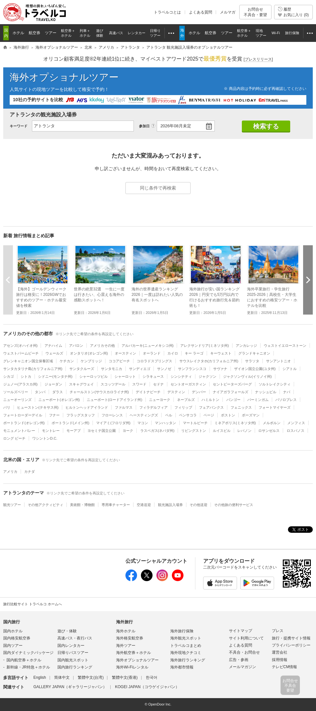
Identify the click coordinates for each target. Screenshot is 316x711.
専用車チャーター (116, 505)
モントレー (51, 431)
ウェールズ (54, 353)
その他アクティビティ (45, 505)
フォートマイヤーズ (275, 407)
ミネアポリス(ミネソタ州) (235, 423)
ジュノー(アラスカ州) (20, 384)
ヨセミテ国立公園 (101, 431)
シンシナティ (181, 376)
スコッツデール (113, 384)
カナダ (29, 471)
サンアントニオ (278, 361)
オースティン (125, 353)
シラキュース (153, 376)
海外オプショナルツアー (64, 77)
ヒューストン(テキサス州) (37, 407)
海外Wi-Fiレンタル (132, 667)
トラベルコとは (167, 12)
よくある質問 (200, 12)
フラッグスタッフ (80, 415)
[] (258, 59)
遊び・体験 (67, 631)
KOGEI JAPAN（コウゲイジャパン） (147, 687)
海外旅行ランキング (187, 660)
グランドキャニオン (254, 353)
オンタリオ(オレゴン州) (89, 353)
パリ (6, 407)
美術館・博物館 (82, 505)
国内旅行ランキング (74, 667)
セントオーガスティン (188, 384)
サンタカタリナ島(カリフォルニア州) (32, 369)
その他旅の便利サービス (233, 505)
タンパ (40, 392)
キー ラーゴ (194, 353)
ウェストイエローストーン (285, 345)
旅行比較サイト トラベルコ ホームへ (32, 604)
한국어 (151, 677)
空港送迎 (144, 505)
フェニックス (241, 407)
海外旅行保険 (181, 631)
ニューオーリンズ (17, 400)
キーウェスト (221, 353)
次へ (308, 280)
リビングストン (193, 431)
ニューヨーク (159, 400)
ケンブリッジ (91, 361)
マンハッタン (165, 423)
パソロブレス (286, 400)
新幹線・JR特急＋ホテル (28, 667)
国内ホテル (13, 631)
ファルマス (124, 407)
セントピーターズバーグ (232, 384)
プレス (277, 630)
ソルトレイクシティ (275, 384)
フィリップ (183, 407)
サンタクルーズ (81, 369)
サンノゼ (164, 369)
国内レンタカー (70, 645)
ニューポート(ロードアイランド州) (114, 400)
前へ (8, 280)
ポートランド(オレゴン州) (23, 423)
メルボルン (272, 423)
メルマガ (227, 12)
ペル (168, 415)
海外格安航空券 (129, 638)
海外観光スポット (185, 638)
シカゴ (8, 376)
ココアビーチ (119, 361)
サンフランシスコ (192, 369)
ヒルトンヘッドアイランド (86, 407)
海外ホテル (125, 631)
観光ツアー (12, 505)
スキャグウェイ (81, 384)
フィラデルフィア (153, 407)
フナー (54, 415)
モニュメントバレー (19, 431)
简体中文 (62, 677)
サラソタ (252, 361)
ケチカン (67, 361)
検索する (266, 126)
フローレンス (112, 415)
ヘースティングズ (144, 415)
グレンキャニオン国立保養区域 (28, 361)
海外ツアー (125, 645)
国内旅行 (11, 621)
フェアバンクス (211, 407)
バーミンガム (258, 400)
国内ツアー (13, 645)
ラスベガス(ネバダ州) (157, 431)
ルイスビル (222, 431)
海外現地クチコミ (185, 652)
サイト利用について (246, 638)
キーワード (18, 126)
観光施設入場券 (170, 505)
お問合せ (255, 12)
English (39, 677)
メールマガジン (242, 667)
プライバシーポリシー (291, 645)
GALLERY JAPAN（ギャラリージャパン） (70, 687)
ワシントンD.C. (44, 438)
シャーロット (125, 376)
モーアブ (73, 431)
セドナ (158, 384)
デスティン (176, 392)
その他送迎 (198, 505)
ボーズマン (251, 415)
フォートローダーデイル (22, 415)
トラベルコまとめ (185, 645)
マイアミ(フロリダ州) (113, 423)
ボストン (228, 415)
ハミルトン (210, 400)
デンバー (199, 392)
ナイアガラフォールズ (230, 392)
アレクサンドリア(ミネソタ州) (204, 345)
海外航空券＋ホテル (133, 652)
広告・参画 (238, 659)
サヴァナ (220, 369)
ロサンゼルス (269, 431)
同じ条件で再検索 (158, 187)
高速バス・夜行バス (74, 638)
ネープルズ (186, 400)
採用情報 (279, 659)
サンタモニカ (111, 369)
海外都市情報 (181, 667)
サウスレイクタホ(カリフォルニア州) (208, 361)
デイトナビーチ (148, 392)
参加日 (144, 126)
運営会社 (279, 652)
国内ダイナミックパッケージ (28, 652)
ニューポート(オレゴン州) (59, 400)
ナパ (286, 392)
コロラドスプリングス (154, 361)
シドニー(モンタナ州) (55, 376)
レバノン (244, 431)
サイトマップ (240, 630)
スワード (139, 384)
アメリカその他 (102, 345)
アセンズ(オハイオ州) (20, 345)
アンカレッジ (246, 345)
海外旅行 (124, 621)
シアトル (289, 369)
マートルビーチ (195, 423)
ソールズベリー (15, 392)
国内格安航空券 (16, 638)
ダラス (57, 392)
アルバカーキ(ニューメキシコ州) (147, 345)
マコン (142, 423)
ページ (208, 415)
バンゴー (233, 400)
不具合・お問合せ (244, 652)
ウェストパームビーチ (21, 353)
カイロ (172, 353)
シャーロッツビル (93, 376)
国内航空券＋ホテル (23, 660)
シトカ (26, 376)
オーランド (152, 353)
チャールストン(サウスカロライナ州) (99, 392)
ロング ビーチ (14, 438)
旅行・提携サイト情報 (291, 638)
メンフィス (296, 423)
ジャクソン (207, 376)
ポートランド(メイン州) (70, 423)
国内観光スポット (72, 660)
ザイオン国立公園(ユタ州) (254, 369)
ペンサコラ (188, 415)
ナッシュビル (265, 392)
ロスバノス (295, 431)
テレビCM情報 (284, 667)
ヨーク (128, 431)
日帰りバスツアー (72, 652)
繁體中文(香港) (125, 677)
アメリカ (10, 471)
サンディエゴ (139, 369)
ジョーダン (53, 384)
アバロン (76, 345)
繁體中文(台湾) (91, 677)
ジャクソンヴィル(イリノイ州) (247, 376)
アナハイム (53, 345)
